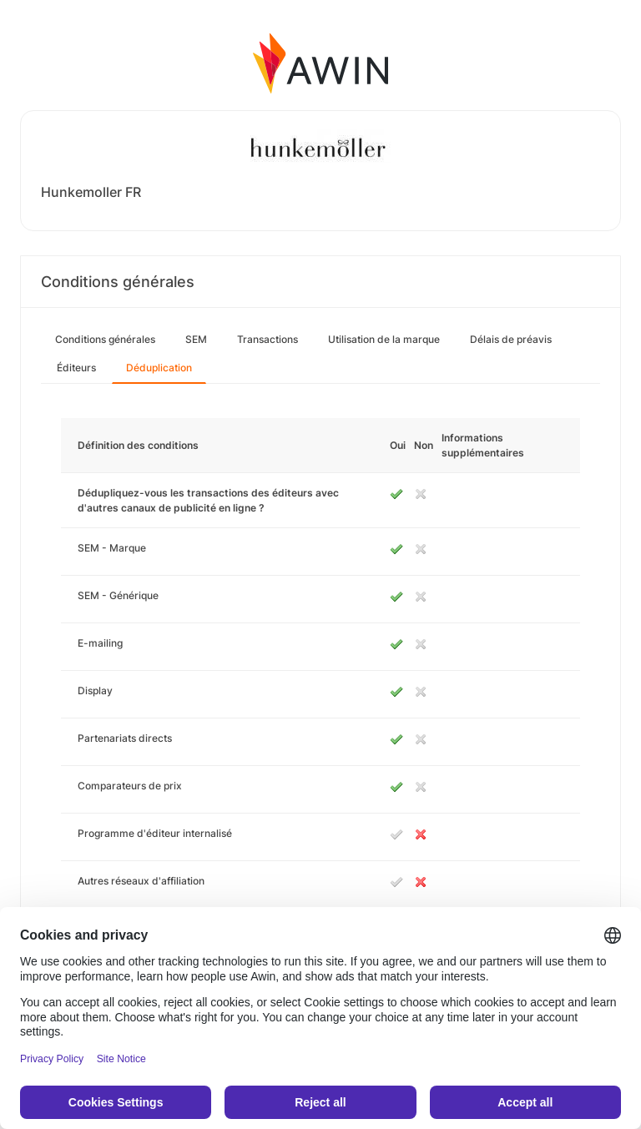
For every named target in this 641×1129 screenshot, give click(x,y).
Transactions (267, 339)
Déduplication (159, 367)
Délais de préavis (511, 339)
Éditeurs (76, 367)
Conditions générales (105, 339)
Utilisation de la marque (384, 339)
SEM (196, 339)
